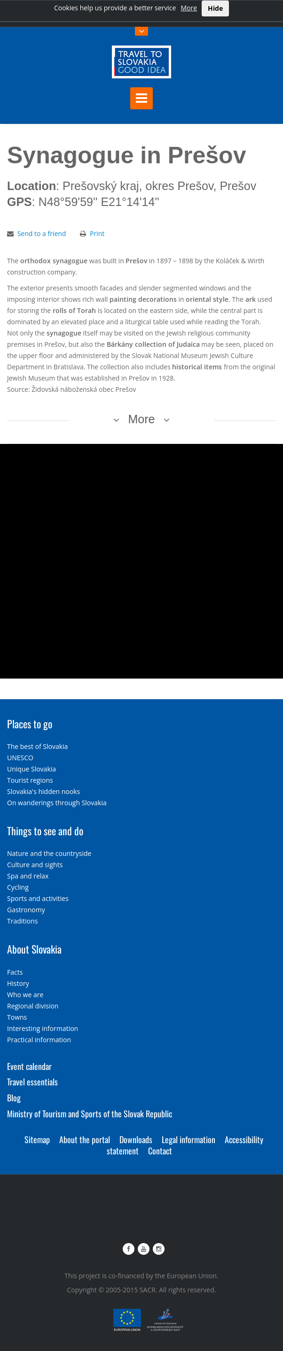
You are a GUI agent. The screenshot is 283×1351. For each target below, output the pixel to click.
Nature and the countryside (49, 853)
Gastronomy (26, 909)
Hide (215, 8)
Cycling (18, 887)
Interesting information (42, 1028)
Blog (14, 1097)
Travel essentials (32, 1082)
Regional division (32, 1005)
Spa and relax (27, 875)
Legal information (188, 1139)
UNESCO (20, 757)
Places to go (29, 723)
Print (97, 233)
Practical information (39, 1039)
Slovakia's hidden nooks (43, 791)
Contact (160, 1151)
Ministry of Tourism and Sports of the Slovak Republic (89, 1113)
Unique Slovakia (31, 768)
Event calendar (29, 1066)
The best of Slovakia (37, 746)
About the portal (84, 1139)
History (18, 983)
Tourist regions (30, 780)
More (189, 7)
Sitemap (37, 1139)
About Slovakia (34, 948)
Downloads (135, 1139)
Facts (15, 972)
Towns (17, 1017)
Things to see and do (45, 830)
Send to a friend (41, 233)
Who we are (25, 994)
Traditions (22, 920)
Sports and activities (38, 898)
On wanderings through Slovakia (57, 802)
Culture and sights (35, 864)
